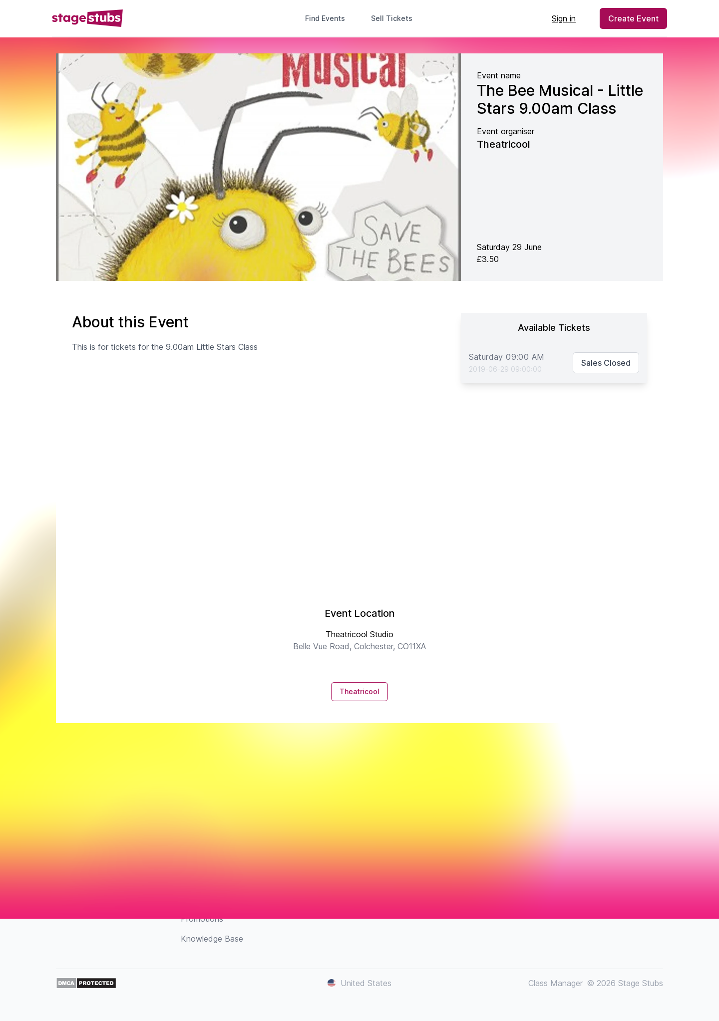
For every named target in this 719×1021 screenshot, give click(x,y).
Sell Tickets (395, 18)
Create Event (633, 18)
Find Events (325, 18)
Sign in (564, 18)
